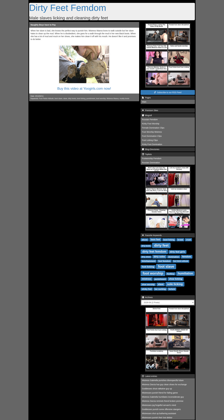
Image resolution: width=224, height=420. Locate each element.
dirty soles (159, 256)
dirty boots (72, 99)
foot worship (153, 273)
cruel (188, 239)
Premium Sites (150, 110)
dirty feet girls (177, 252)
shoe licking (175, 279)
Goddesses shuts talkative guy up (157, 388)
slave (65, 99)
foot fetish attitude (180, 261)
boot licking (81, 99)
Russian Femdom (150, 119)
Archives (147, 297)
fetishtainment (148, 261)
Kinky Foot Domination (152, 144)
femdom (186, 256)
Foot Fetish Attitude (46, 99)
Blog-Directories (150, 149)
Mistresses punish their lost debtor (157, 417)
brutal (180, 239)
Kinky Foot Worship (150, 124)
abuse (144, 239)
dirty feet (161, 245)
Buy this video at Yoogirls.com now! (84, 88)
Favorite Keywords (152, 235)
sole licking (175, 284)
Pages (146, 98)
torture (172, 289)
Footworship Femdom (151, 158)
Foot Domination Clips (152, 136)
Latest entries (149, 376)
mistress (146, 279)
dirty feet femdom (154, 251)
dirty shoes (146, 257)
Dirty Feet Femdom (67, 8)
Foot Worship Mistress (152, 132)
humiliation (185, 273)
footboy (170, 274)
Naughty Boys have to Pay (43, 25)
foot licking (148, 267)
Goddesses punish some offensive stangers (161, 409)
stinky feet (147, 289)
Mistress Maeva (113, 99)
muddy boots (124, 99)
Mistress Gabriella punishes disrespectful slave (163, 380)
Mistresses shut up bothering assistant (159, 413)
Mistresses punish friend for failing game (160, 393)
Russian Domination (151, 162)
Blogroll (147, 115)
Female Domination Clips (153, 128)
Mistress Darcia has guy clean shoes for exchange (164, 384)
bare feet (155, 239)
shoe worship (148, 284)
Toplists (147, 154)
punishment (90, 99)
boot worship (101, 99)
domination (173, 257)
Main (144, 102)
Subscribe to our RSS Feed (167, 92)
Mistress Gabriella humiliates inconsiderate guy (163, 397)
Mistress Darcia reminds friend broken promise (162, 401)
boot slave (58, 99)
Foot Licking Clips (150, 140)
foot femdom (164, 261)
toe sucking (160, 289)
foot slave (166, 266)
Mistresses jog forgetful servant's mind (159, 405)
